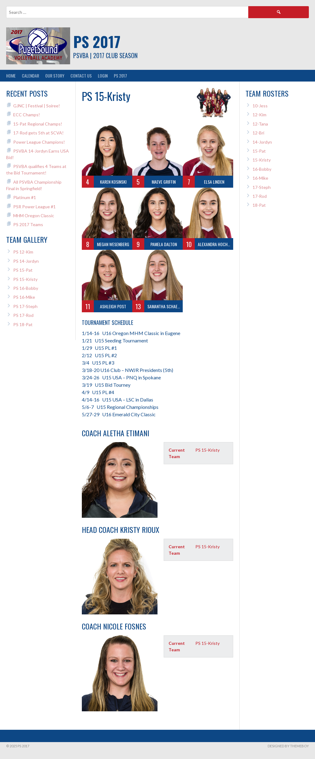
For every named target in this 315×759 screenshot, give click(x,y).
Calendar (30, 75)
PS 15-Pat (23, 270)
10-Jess (260, 105)
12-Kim (259, 114)
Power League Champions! (39, 142)
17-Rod (260, 196)
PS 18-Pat (23, 324)
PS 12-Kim (23, 251)
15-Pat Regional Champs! (37, 123)
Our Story (54, 75)
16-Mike (260, 178)
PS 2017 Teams (28, 224)
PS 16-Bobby (25, 288)
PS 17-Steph (25, 306)
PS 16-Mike (24, 297)
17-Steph (262, 187)
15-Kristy (262, 159)
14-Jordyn (262, 142)
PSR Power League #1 (34, 206)
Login (103, 75)
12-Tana (260, 123)
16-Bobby (262, 169)
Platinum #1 (24, 197)
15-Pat (259, 151)
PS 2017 (97, 41)
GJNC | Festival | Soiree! (36, 105)
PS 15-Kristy (25, 279)
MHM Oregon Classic (33, 215)
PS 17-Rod (23, 315)
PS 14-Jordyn (26, 261)
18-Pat (259, 205)
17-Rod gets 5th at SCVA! (38, 132)
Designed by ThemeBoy (288, 746)
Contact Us (81, 75)
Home (11, 75)
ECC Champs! (26, 114)
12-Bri (258, 132)
